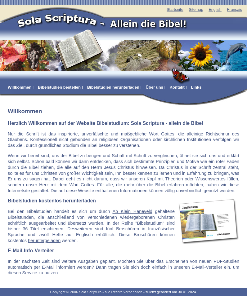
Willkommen (19, 87)
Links (196, 87)
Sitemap (196, 9)
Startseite (175, 9)
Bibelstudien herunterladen (113, 87)
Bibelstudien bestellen (59, 87)
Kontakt (177, 87)
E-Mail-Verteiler (207, 267)
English (215, 9)
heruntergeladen (44, 240)
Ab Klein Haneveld (132, 211)
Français (234, 9)
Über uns (154, 87)
